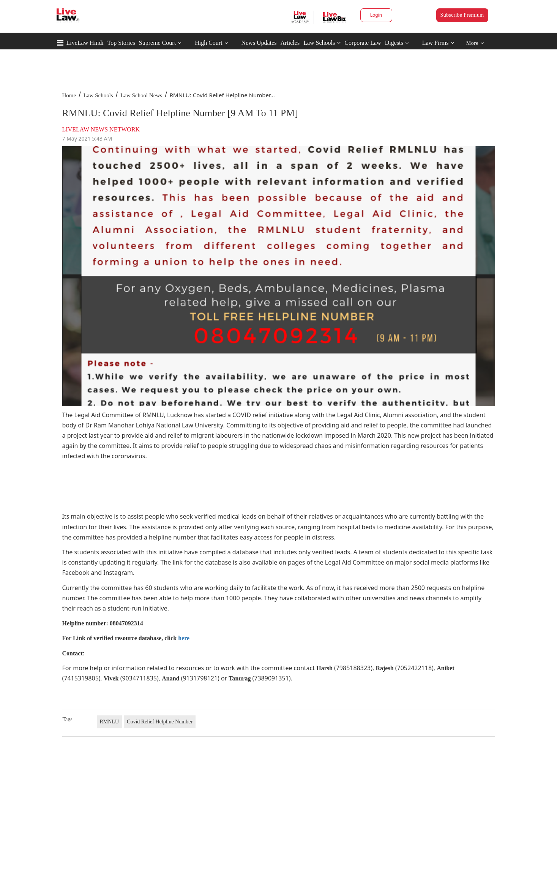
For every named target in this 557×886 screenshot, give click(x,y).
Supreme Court (157, 43)
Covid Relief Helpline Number (160, 722)
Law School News (141, 95)
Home (69, 95)
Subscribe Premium (462, 15)
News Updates (259, 43)
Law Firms (438, 43)
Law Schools (322, 43)
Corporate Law (362, 43)
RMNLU (109, 722)
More (475, 43)
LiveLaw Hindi (85, 43)
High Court (208, 43)
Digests (394, 43)
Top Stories (121, 43)
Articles (290, 43)
